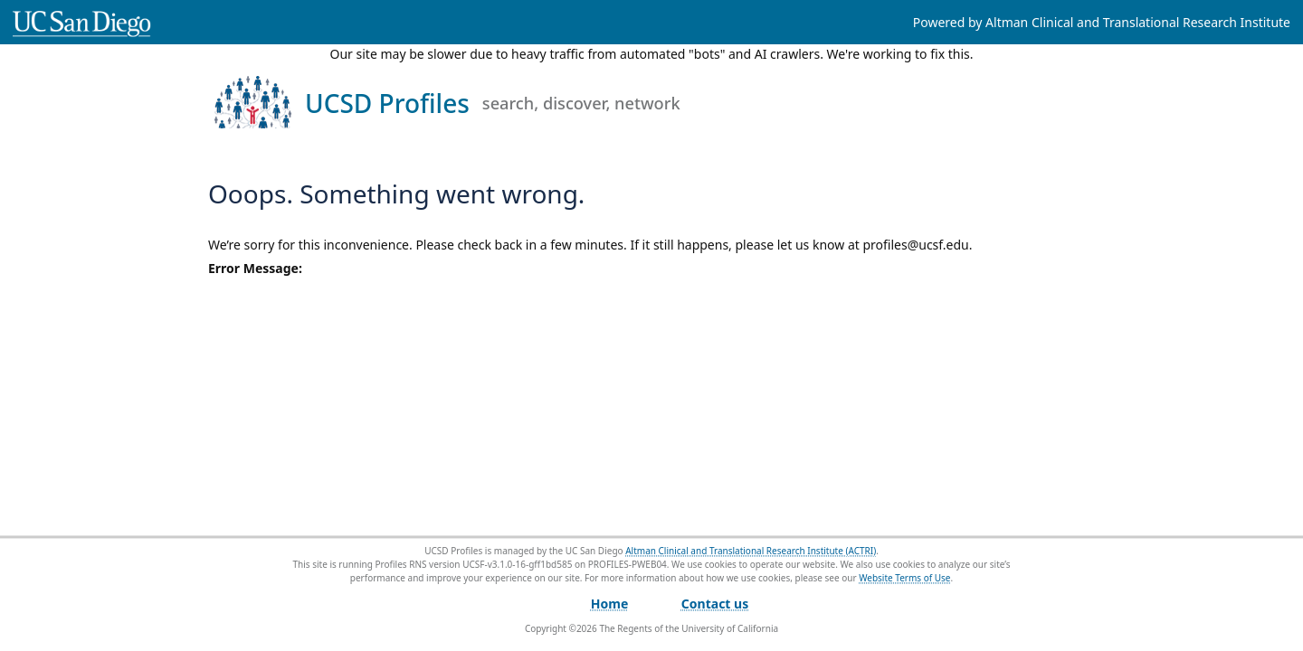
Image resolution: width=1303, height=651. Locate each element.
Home (609, 603)
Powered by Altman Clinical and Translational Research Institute (1101, 22)
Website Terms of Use (904, 577)
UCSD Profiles (492, 104)
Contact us (714, 603)
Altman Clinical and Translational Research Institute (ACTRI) (750, 550)
